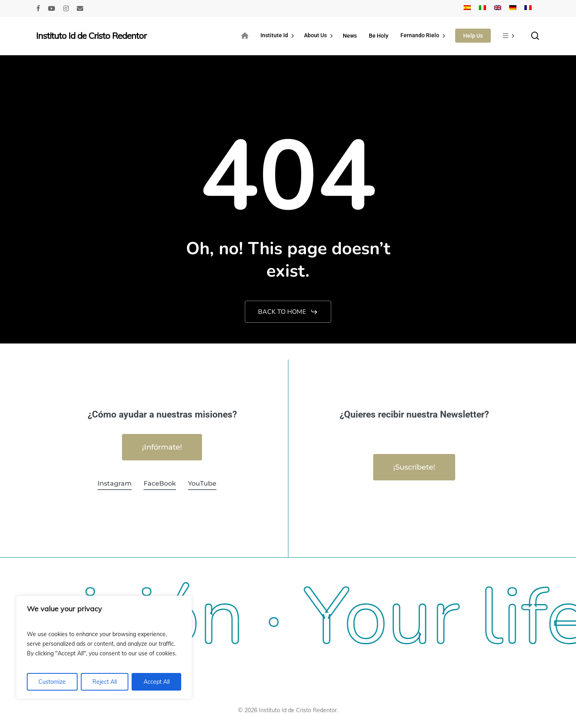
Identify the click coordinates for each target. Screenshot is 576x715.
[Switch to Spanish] (467, 8)
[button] (288, 312)
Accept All (157, 681)
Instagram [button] (115, 483)
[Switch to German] (512, 8)
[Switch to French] (528, 8)
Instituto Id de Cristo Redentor (91, 35)
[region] (104, 647)
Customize (52, 681)
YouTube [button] (202, 483)
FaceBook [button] (160, 483)
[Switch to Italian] (482, 8)
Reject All (104, 681)
